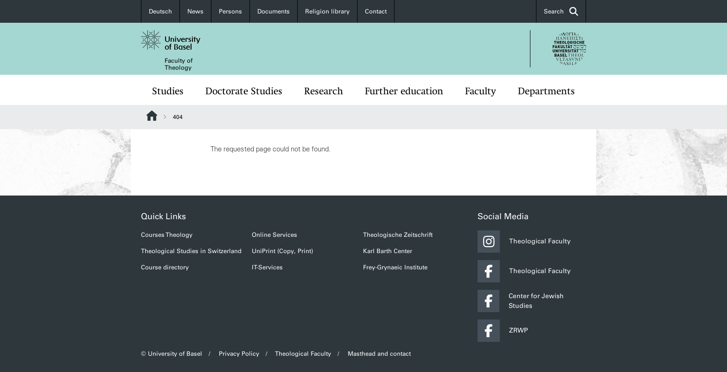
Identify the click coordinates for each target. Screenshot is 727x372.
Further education (404, 91)
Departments (546, 91)
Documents (273, 11)
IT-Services (267, 267)
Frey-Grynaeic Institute (395, 267)
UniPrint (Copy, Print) (282, 251)
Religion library (327, 11)
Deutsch (160, 11)
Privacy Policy (239, 353)
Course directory (165, 267)
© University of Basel (171, 353)
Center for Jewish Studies (521, 301)
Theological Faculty (524, 241)
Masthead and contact (379, 353)
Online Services (274, 234)
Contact (376, 11)
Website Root (152, 116)
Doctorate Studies (243, 91)
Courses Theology (166, 234)
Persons (230, 11)
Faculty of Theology (178, 64)
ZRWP (503, 331)
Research (323, 91)
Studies (168, 91)
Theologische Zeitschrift (398, 234)
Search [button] (561, 11)
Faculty (480, 91)
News (195, 11)
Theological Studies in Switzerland (191, 251)
